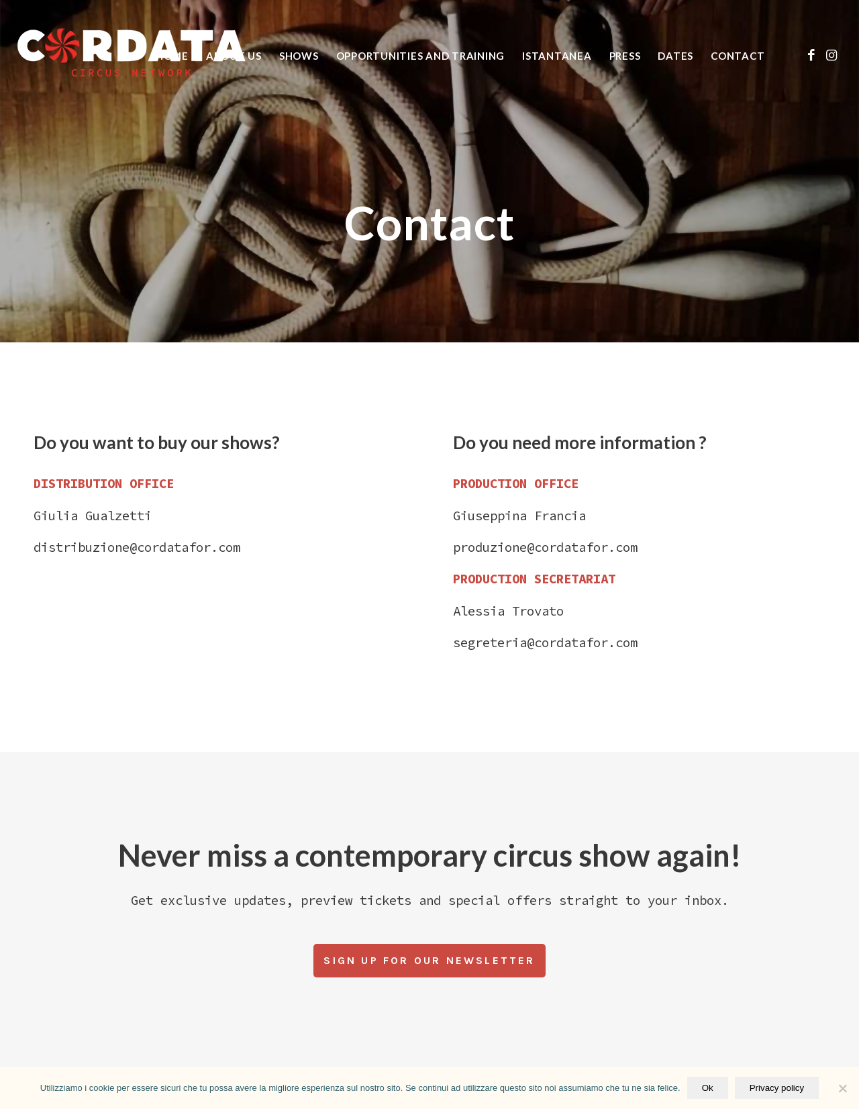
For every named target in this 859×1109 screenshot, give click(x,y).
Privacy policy (777, 1088)
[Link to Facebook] (811, 55)
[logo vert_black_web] (131, 55)
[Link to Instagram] (831, 55)
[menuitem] (172, 55)
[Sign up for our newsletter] (429, 960)
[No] (842, 1088)
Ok (707, 1088)
